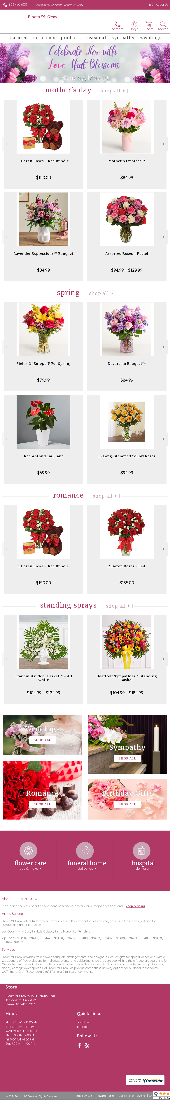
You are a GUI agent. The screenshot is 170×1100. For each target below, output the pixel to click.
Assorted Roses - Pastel (126, 253)
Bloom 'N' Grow (42, 17)
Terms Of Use (84, 1096)
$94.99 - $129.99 (126, 270)
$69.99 (43, 472)
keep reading (135, 906)
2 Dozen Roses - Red (126, 566)
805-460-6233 (18, 4)
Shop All (111, 91)
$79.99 (43, 380)
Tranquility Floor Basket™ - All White (43, 678)
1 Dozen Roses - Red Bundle (43, 161)
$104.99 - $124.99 (43, 692)
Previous (6, 144)
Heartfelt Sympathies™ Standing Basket (127, 678)
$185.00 (127, 582)
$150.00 (43, 177)
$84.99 (126, 177)
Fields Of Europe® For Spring (44, 363)
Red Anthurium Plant (43, 456)
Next (164, 144)
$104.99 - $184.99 (126, 692)
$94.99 (126, 472)
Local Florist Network (132, 1096)
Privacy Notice (105, 1096)
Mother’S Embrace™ (126, 161)
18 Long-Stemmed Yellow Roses (126, 456)
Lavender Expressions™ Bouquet (43, 253)
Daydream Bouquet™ (127, 363)
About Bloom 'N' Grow (19, 898)
